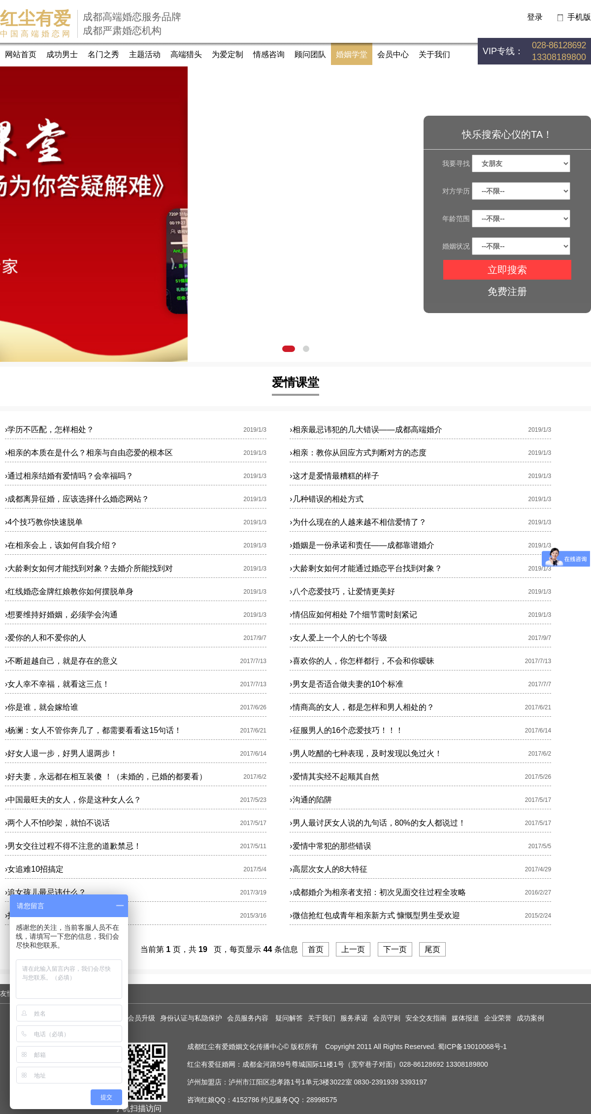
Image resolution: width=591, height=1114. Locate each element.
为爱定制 (227, 54)
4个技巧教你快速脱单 (44, 522)
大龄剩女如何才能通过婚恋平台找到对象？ (366, 568)
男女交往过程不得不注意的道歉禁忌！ (73, 846)
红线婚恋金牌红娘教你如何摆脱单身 (69, 591)
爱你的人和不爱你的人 (45, 638)
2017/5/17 (538, 799)
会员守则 (386, 1018)
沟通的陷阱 (310, 800)
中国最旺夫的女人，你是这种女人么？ (73, 800)
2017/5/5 (539, 846)
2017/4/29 (538, 869)
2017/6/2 (539, 753)
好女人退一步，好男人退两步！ (61, 753)
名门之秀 (103, 54)
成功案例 (530, 1018)
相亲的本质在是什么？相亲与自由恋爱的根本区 (89, 452)
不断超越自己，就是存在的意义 (61, 661)
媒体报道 (465, 1018)
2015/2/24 (538, 915)
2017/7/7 (539, 684)
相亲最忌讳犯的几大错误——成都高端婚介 (366, 429)
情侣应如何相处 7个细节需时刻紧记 (353, 614)
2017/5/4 (254, 869)
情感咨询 (269, 54)
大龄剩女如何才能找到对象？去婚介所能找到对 (89, 568)
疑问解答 (289, 1018)
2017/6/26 (253, 707)
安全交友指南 (426, 1018)
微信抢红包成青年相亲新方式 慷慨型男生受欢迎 (375, 915)
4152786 (246, 1100)
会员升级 (141, 1018)
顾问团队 (310, 54)
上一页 (353, 949)
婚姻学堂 (351, 54)
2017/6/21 (538, 707)
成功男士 (62, 54)
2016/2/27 (538, 892)
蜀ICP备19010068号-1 (472, 1046)
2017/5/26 (538, 776)
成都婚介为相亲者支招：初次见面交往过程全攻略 (377, 892)
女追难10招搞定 (34, 869)
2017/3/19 (253, 892)
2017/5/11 (253, 846)
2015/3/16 (253, 915)
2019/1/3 (254, 429)
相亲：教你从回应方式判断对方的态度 (358, 452)
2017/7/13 (253, 661)
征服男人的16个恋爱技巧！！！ (346, 730)
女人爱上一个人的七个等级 (338, 638)
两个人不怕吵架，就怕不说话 (57, 823)
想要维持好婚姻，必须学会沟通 (61, 614)
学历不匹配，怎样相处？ (49, 429)
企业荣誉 (498, 1018)
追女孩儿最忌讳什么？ (45, 892)
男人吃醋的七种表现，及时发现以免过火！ (366, 753)
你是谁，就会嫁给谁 (41, 707)
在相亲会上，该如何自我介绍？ (61, 545)
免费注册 (507, 291)
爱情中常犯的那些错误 (330, 846)
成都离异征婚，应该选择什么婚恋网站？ (77, 499)
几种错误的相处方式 (326, 499)
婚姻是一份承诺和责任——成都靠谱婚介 (362, 545)
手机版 (579, 17)
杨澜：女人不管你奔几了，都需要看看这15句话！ (93, 730)
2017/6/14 (538, 730)
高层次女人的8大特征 (328, 869)
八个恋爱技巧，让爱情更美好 (342, 591)
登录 (535, 17)
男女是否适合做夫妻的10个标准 (346, 684)
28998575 (321, 1100)
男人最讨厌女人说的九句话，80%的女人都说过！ (377, 823)
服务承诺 (354, 1018)
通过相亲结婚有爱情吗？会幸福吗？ (69, 476)
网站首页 (20, 54)
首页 (316, 949)
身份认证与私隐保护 (191, 1018)
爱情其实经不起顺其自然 (334, 776)
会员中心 (393, 54)
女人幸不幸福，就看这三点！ (57, 684)
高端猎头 (186, 54)
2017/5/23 (253, 799)
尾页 (432, 949)
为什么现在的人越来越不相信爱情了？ (358, 522)
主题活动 (145, 54)
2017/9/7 (254, 638)
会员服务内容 (248, 1018)
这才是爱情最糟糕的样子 (334, 476)
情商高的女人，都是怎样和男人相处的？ (362, 707)
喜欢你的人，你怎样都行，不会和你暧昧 (362, 661)
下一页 (395, 949)
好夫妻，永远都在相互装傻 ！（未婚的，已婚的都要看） (106, 776)
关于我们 (434, 54)
